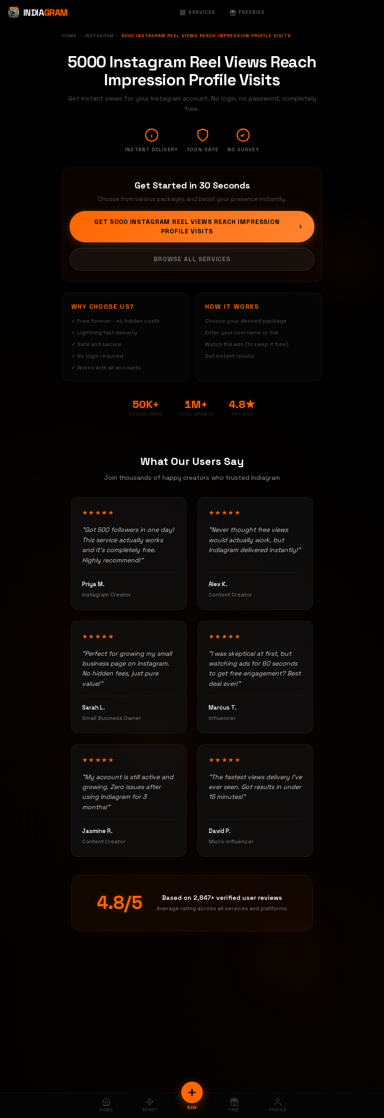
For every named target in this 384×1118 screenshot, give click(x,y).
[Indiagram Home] (37, 12)
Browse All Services (192, 259)
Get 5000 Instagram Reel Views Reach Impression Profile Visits (199, 226)
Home (69, 36)
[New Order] (192, 1092)
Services (197, 12)
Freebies (247, 12)
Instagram (99, 36)
